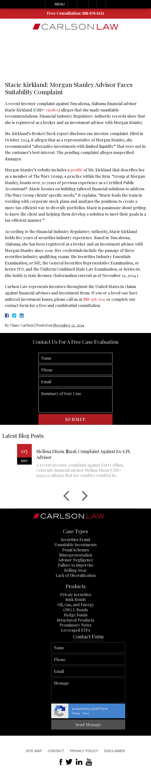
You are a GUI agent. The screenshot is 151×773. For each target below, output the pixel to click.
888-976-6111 (93, 13)
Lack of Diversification (76, 599)
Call (72, 4)
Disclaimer (114, 751)
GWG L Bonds (75, 633)
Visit (92, 4)
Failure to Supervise (75, 589)
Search (101, 4)
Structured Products (75, 644)
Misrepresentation (75, 578)
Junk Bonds (75, 623)
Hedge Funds (76, 638)
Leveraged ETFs (75, 654)
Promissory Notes (75, 649)
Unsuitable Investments (75, 568)
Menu (60, 4)
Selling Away (75, 594)
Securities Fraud (75, 563)
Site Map (34, 751)
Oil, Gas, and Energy (75, 628)
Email (82, 4)
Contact (56, 751)
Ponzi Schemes (75, 573)
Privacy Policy (84, 751)
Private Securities (75, 618)
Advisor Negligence (75, 584)
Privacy (142, 713)
